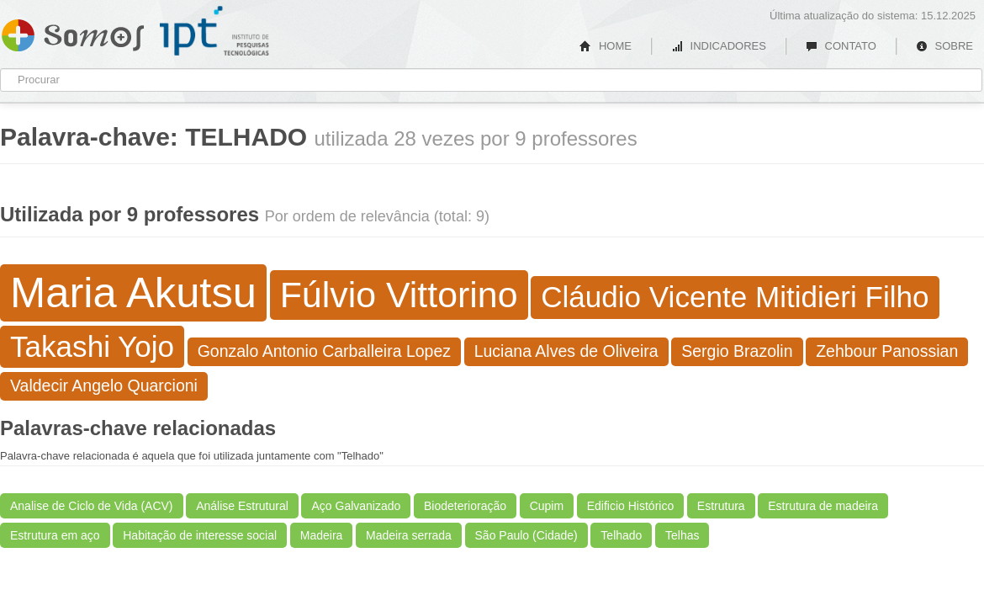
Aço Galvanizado (355, 506)
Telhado (621, 535)
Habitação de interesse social (200, 535)
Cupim (546, 506)
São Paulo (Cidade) (526, 535)
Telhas (682, 535)
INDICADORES (718, 46)
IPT (214, 31)
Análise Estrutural (242, 506)
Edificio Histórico (630, 506)
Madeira (321, 535)
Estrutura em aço (55, 535)
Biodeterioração (465, 506)
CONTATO (841, 46)
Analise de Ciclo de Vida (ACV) (91, 506)
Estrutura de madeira (823, 506)
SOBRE (944, 46)
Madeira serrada (409, 535)
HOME (605, 46)
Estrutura (721, 506)
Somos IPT (72, 32)
